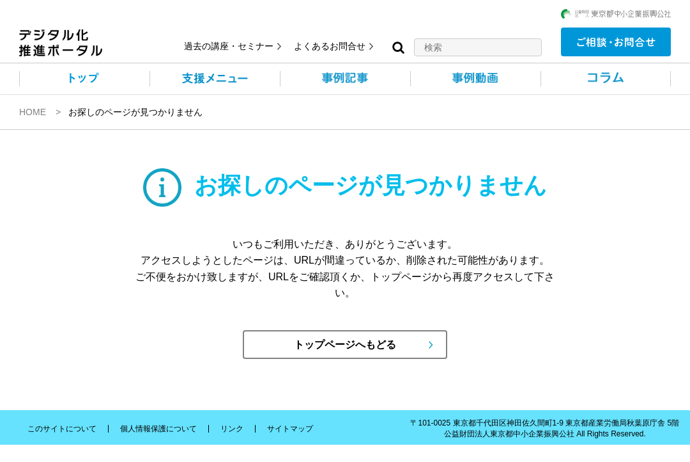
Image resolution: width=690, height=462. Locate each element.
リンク (231, 429)
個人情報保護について (158, 429)
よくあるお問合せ (329, 46)
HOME (32, 112)
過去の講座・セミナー (228, 46)
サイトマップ (290, 429)
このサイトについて (61, 429)
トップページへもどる (345, 344)
